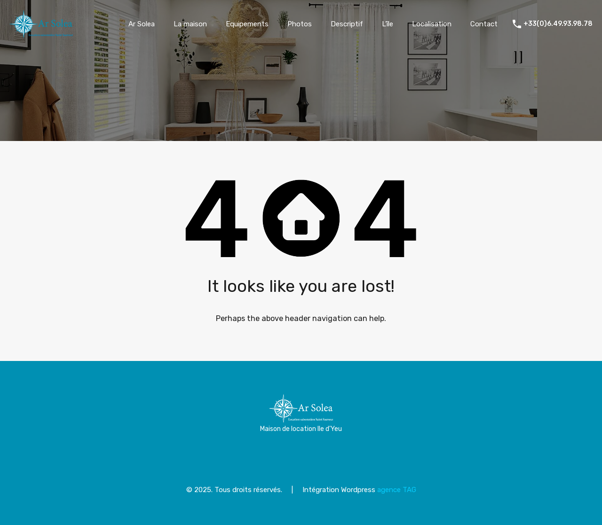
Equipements (247, 24)
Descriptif (347, 24)
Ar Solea (141, 24)
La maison (190, 24)
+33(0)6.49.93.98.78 (558, 24)
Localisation (432, 24)
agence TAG (396, 490)
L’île (387, 24)
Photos (299, 24)
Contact (484, 24)
